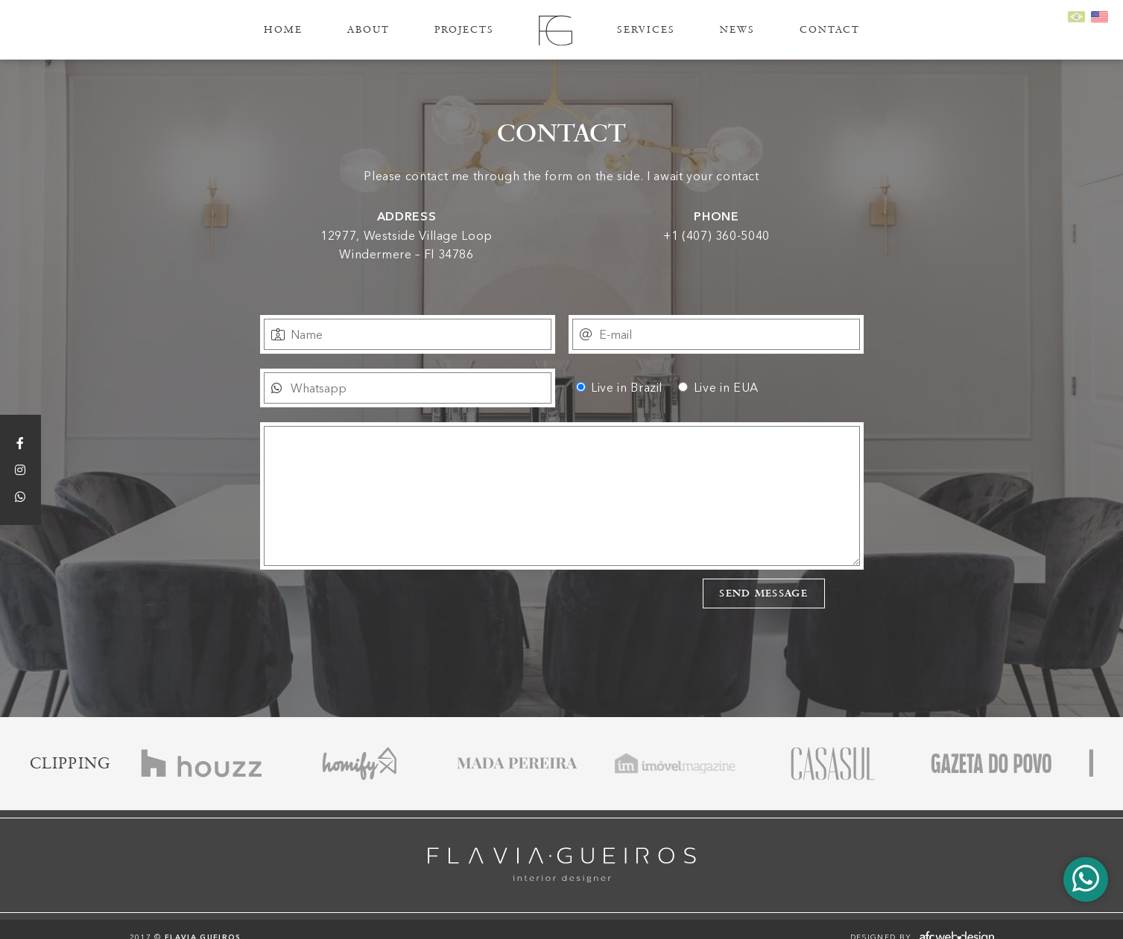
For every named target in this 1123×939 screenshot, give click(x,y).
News (737, 29)
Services (646, 29)
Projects (464, 29)
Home (283, 29)
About (368, 29)
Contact (830, 29)
